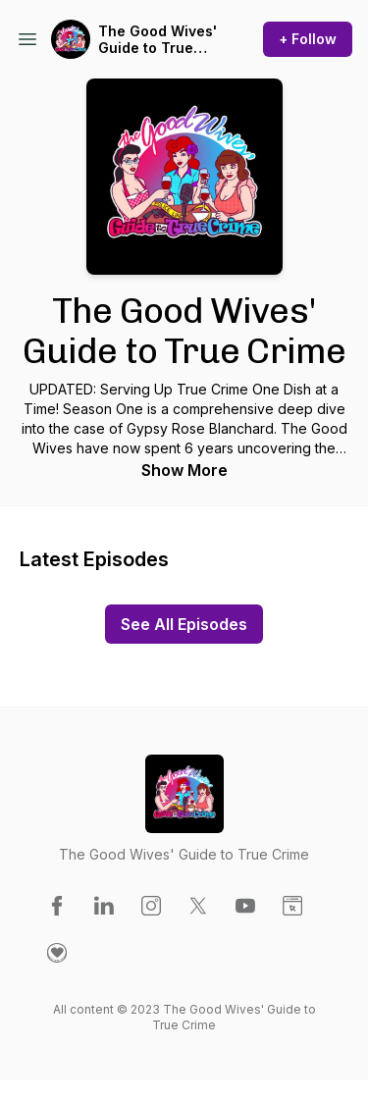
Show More (184, 470)
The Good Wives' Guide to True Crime (157, 40)
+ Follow (308, 38)
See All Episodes (184, 624)
